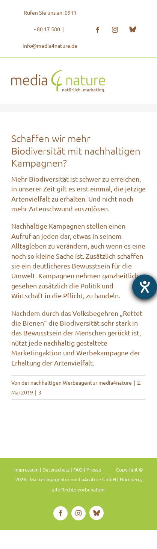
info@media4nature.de (50, 45)
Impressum (26, 469)
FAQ (78, 469)
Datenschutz (55, 469)
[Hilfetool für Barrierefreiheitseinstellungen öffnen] (144, 286)
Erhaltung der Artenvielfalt (52, 363)
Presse (93, 469)
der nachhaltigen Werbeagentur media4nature (76, 382)
